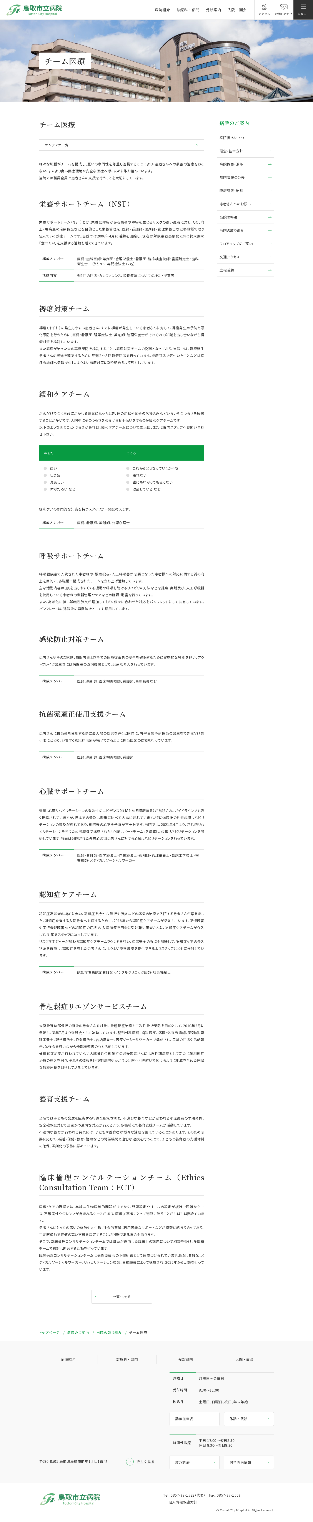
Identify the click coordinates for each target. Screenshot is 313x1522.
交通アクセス (230, 256)
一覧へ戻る (122, 1296)
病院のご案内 (234, 123)
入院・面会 (237, 9)
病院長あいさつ (232, 137)
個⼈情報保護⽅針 (182, 1502)
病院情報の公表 (232, 177)
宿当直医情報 (240, 1462)
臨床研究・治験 (231, 190)
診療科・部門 (188, 9)
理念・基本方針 (231, 150)
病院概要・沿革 (231, 164)
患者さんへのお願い (235, 203)
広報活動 (227, 270)
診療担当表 (184, 1418)
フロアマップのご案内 (236, 243)
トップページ (49, 1332)
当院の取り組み (232, 230)
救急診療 (182, 1462)
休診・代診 (239, 1418)
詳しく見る (146, 1461)
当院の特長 (228, 217)
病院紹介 (162, 9)
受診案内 (213, 9)
